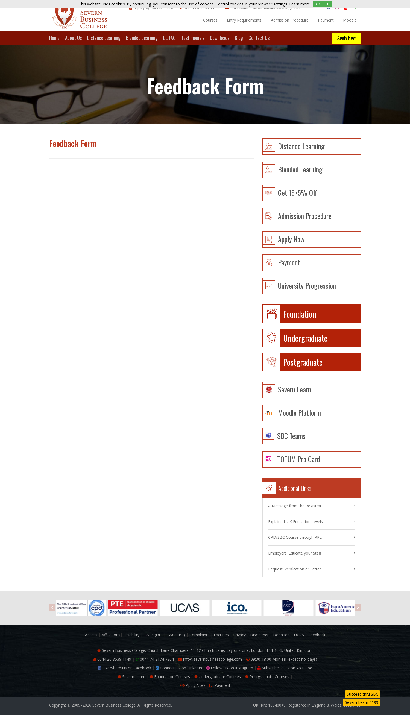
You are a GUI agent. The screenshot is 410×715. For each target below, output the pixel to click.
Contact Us (259, 38)
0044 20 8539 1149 (112, 659)
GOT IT (322, 4)
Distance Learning (104, 38)
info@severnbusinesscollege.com (210, 659)
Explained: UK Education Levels (295, 521)
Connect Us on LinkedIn (179, 667)
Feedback (316, 634)
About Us (73, 38)
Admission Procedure (290, 20)
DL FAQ (169, 38)
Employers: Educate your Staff (294, 553)
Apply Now (346, 37)
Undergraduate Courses (217, 676)
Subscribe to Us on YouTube (284, 667)
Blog (239, 38)
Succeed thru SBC (362, 694)
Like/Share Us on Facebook (124, 667)
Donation (281, 634)
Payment (326, 20)
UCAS (299, 634)
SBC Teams (291, 435)
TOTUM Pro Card (298, 458)
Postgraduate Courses (267, 676)
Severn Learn (294, 388)
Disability (131, 634)
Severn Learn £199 (361, 702)
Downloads (219, 38)
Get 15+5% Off (297, 192)
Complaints (199, 634)
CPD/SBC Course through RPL (295, 537)
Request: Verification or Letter (294, 569)
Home (54, 38)
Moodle (350, 20)
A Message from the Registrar (294, 505)
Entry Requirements (244, 20)
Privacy (239, 634)
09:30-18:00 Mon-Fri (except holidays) (281, 659)
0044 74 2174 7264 (155, 659)
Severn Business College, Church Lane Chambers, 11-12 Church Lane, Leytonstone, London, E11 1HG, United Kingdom (205, 650)
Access (91, 634)
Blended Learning (142, 38)
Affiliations (111, 634)
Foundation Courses (170, 676)
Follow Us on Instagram (229, 667)
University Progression (307, 284)
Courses (210, 20)
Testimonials (192, 38)
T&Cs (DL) (153, 634)
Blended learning (300, 168)
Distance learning (301, 145)
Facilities (221, 634)
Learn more (299, 4)
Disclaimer (259, 634)
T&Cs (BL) (176, 634)
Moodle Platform (299, 412)
